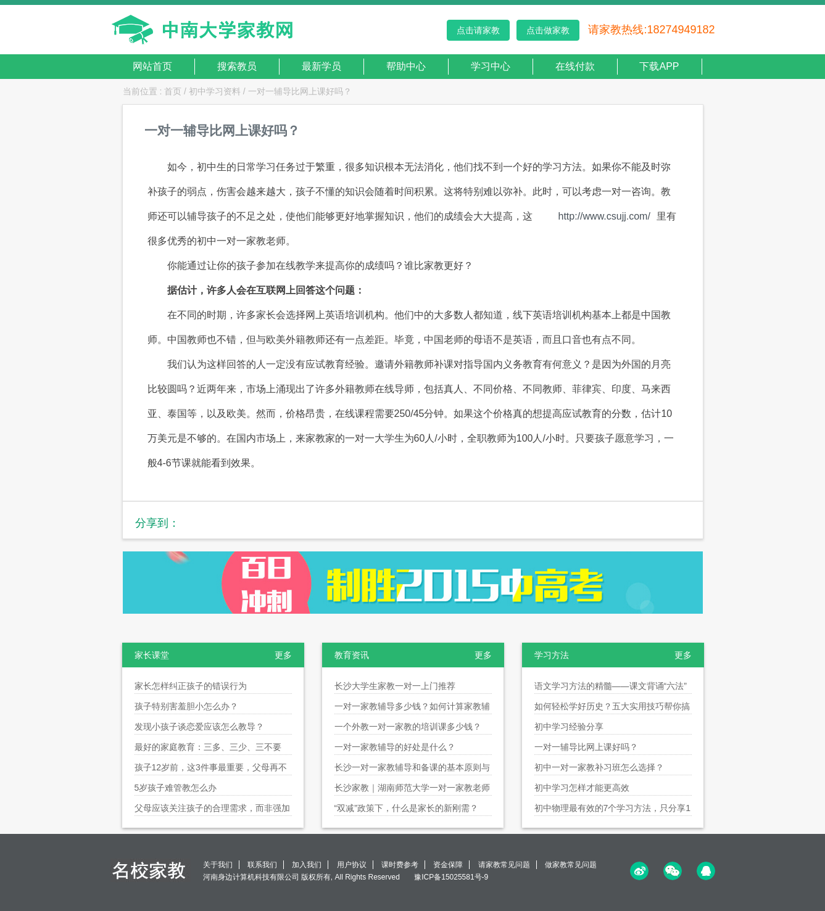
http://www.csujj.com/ (604, 216)
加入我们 (306, 864)
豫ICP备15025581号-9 (451, 877)
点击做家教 (548, 30)
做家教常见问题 (571, 864)
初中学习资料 (215, 91)
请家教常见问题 (504, 864)
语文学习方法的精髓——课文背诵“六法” (610, 686)
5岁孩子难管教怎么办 (176, 788)
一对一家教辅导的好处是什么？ (394, 747)
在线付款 (575, 66)
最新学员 (321, 66)
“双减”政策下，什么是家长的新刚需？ (406, 808)
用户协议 (352, 864)
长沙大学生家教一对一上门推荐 (394, 686)
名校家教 (150, 870)
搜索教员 (237, 66)
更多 (283, 655)
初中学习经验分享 (568, 727)
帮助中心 (406, 66)
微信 (672, 871)
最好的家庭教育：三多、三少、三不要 (208, 747)
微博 (639, 871)
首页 (172, 91)
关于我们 (218, 864)
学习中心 (490, 66)
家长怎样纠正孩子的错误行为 (191, 686)
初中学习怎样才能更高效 (581, 788)
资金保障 (448, 864)
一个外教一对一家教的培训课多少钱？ (407, 727)
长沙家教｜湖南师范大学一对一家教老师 (412, 788)
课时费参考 (399, 864)
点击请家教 (478, 30)
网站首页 (152, 66)
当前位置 (140, 91)
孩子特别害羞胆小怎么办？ (186, 706)
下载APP (659, 66)
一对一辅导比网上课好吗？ (300, 91)
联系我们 (262, 864)
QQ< (706, 871)
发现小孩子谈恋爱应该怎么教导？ (199, 727)
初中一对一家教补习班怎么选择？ (599, 767)
